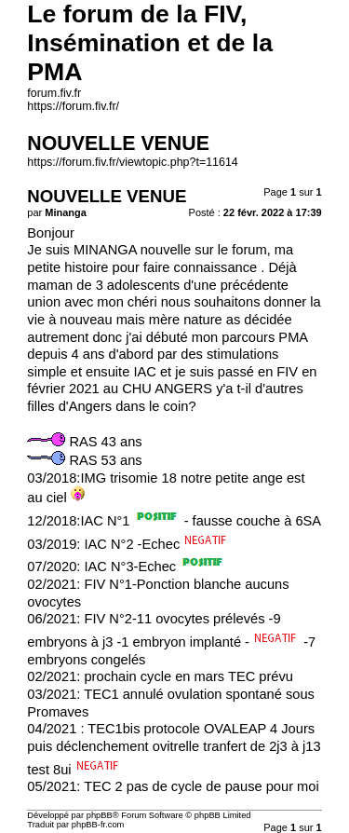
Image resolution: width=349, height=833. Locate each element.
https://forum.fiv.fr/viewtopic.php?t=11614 (132, 162)
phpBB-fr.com (98, 824)
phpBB (100, 815)
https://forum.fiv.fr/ (73, 106)
